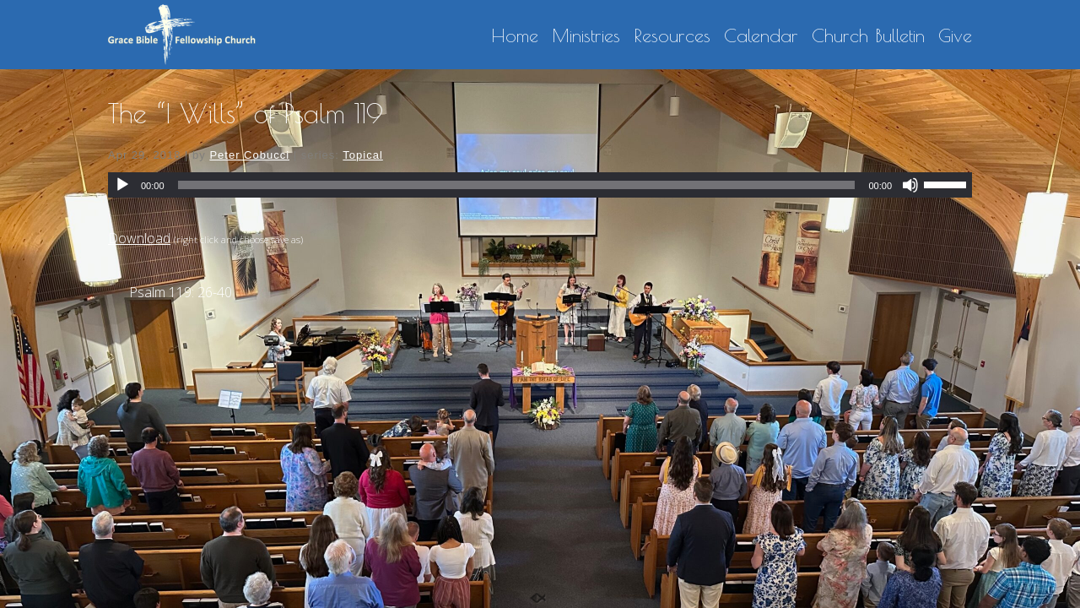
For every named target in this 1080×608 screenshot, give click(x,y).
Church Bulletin (868, 36)
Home (514, 36)
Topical (362, 155)
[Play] (122, 184)
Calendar (761, 36)
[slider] (517, 185)
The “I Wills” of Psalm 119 (245, 113)
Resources (672, 36)
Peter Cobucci (249, 155)
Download (139, 238)
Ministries (586, 36)
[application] (540, 185)
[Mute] (910, 184)
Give (955, 36)
